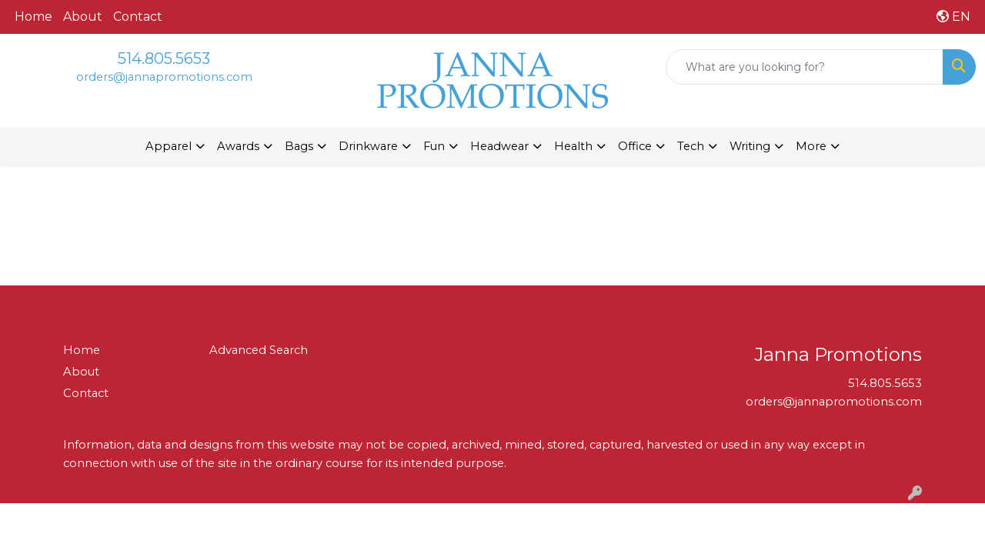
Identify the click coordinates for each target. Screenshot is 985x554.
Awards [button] (238, 146)
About (82, 16)
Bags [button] (299, 146)
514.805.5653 (164, 58)
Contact (137, 16)
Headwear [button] (499, 146)
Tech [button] (690, 146)
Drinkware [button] (368, 146)
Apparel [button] (168, 146)
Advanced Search (258, 350)
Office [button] (635, 146)
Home (33, 16)
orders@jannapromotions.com (164, 77)
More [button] (811, 146)
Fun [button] (434, 146)
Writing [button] (750, 146)
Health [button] (573, 146)
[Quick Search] (804, 67)
